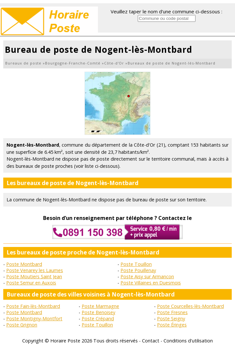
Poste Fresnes (172, 312)
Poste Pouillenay (138, 270)
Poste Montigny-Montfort (34, 318)
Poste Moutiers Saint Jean (34, 276)
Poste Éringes (172, 325)
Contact (150, 341)
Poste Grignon (21, 325)
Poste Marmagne (100, 306)
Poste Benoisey (98, 312)
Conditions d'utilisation (188, 341)
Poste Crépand (98, 318)
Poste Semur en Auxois (31, 283)
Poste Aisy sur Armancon (147, 276)
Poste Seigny (171, 318)
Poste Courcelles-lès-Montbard (190, 306)
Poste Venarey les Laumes (34, 270)
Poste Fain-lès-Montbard (33, 306)
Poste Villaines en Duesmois (150, 283)
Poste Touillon (136, 264)
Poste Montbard (24, 264)
